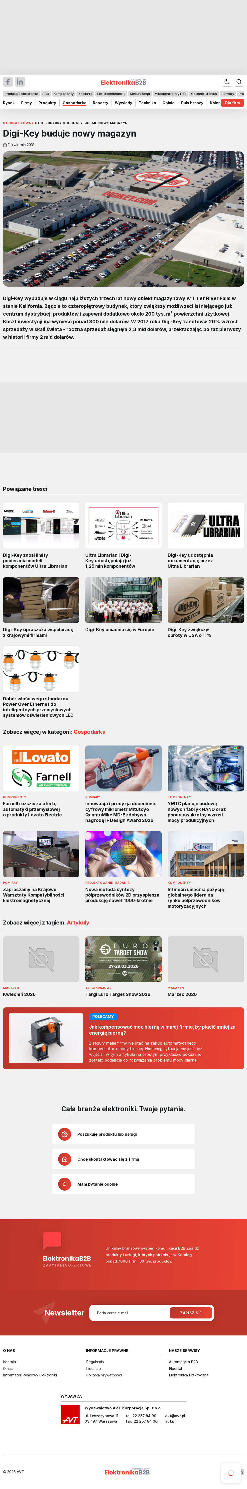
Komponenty (64, 94)
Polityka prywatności (104, 1375)
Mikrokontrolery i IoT (170, 94)
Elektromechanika (111, 94)
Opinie (168, 102)
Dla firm (232, 102)
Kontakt (9, 1361)
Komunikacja (140, 94)
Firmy (26, 102)
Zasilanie (85, 94)
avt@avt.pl (175, 1415)
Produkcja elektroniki (21, 94)
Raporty (100, 102)
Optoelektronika (204, 94)
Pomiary (228, 94)
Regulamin (95, 1361)
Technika (147, 102)
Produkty (47, 102)
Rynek (9, 102)
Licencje (93, 1368)
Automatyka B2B (183, 1361)
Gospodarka (74, 102)
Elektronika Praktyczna (188, 1375)
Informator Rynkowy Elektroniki (30, 1375)
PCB (45, 94)
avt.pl (170, 1421)
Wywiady (123, 102)
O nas (8, 1368)
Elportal (175, 1368)
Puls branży (192, 102)
